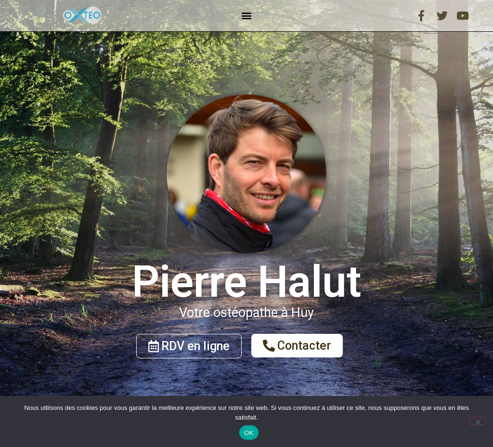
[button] (246, 16)
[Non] (477, 421)
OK (248, 432)
